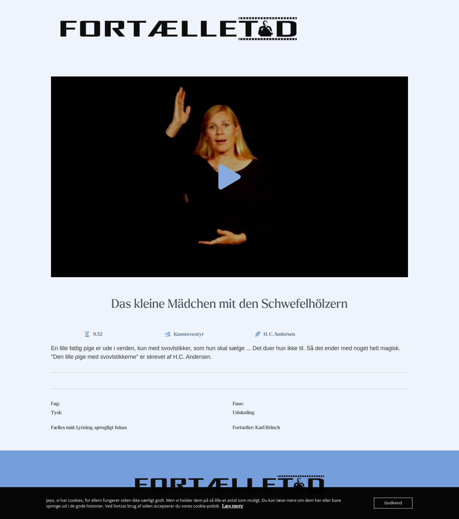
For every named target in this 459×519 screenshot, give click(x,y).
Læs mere (232, 505)
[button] (229, 177)
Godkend (393, 503)
